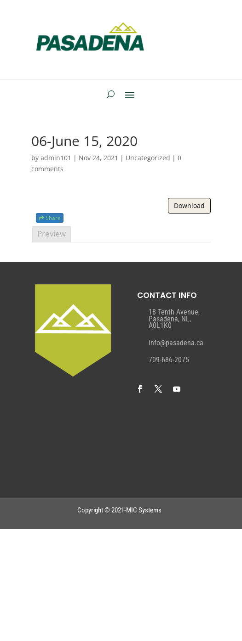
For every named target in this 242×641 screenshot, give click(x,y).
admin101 (55, 157)
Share (50, 218)
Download (189, 205)
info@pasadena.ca (176, 342)
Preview (51, 233)
